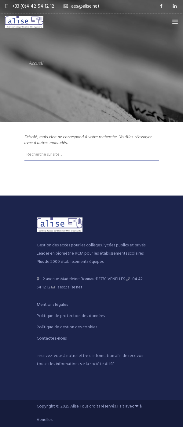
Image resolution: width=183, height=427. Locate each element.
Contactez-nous (52, 338)
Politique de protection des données (71, 315)
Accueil (36, 63)
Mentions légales (52, 304)
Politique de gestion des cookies (67, 327)
